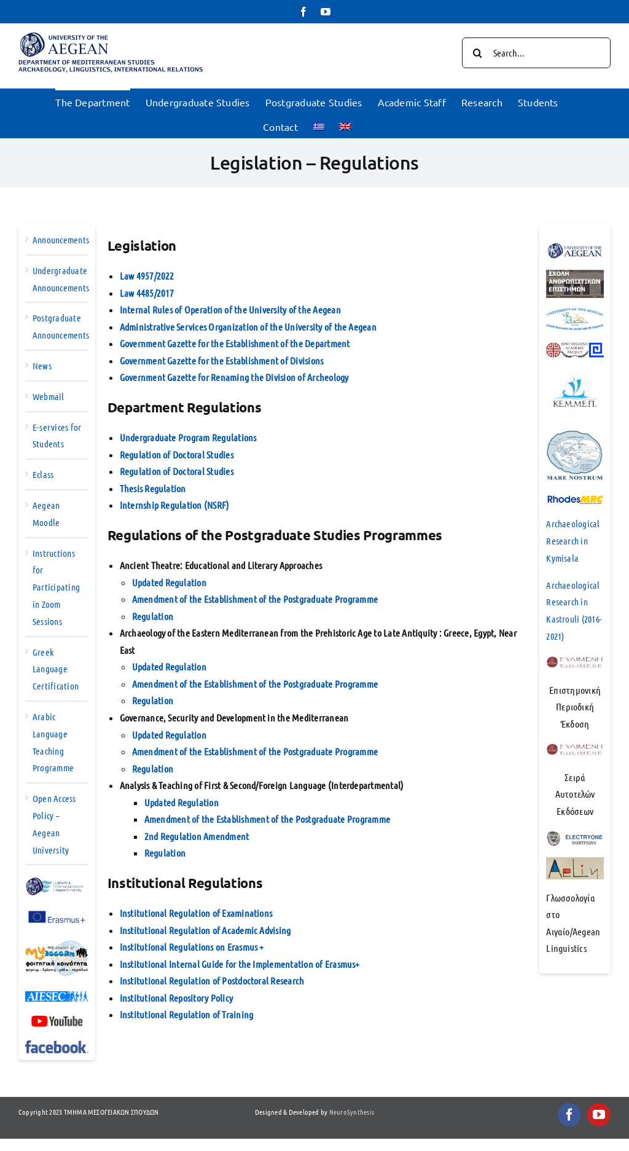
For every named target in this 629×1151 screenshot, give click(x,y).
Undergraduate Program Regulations (188, 437)
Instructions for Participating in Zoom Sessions (56, 587)
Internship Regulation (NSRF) (175, 505)
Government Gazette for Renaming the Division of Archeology (234, 377)
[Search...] (536, 52)
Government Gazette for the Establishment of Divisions (222, 360)
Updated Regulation (169, 582)
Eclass (43, 474)
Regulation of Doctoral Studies (176, 454)
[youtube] (599, 1114)
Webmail (48, 396)
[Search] (477, 52)
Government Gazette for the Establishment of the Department (235, 343)
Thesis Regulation (153, 488)
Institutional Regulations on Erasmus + (192, 947)
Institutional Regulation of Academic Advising (205, 930)
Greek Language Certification (56, 669)
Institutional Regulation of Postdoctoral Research (212, 980)
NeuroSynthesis (351, 1112)
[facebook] (569, 1114)
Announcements (61, 239)
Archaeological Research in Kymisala (573, 541)
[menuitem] (318, 125)
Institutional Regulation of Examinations (196, 913)
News (42, 365)
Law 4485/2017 (147, 293)
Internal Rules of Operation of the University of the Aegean (230, 309)
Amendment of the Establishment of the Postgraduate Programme (255, 599)
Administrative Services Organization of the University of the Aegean (248, 326)
